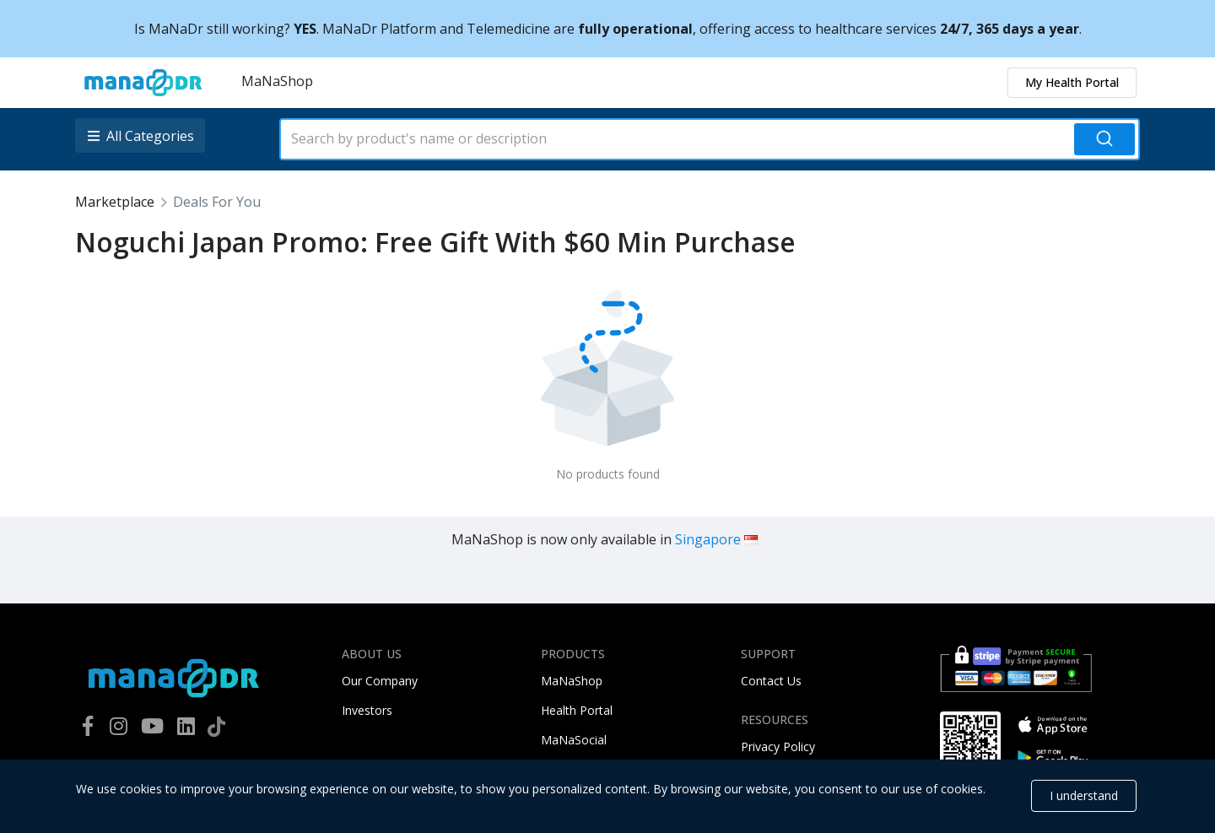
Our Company (380, 681)
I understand (1084, 795)
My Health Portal (1072, 82)
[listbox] (141, 135)
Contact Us (771, 681)
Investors (367, 710)
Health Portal (577, 710)
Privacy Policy (778, 746)
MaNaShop (277, 81)
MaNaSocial (574, 740)
